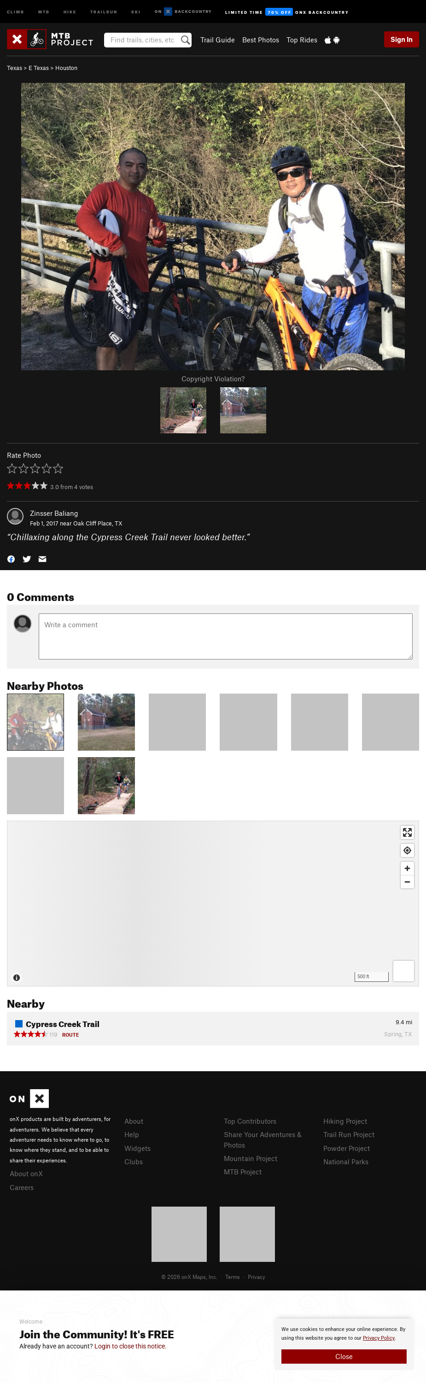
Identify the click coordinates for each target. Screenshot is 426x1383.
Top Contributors (250, 1121)
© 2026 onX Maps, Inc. (189, 1276)
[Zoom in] (407, 868)
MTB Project (243, 1171)
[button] (11, 558)
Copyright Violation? (213, 378)
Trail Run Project (348, 1134)
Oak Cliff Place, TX (98, 523)
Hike (70, 11)
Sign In (402, 39)
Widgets (137, 1148)
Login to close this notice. (130, 1346)
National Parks (345, 1161)
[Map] (213, 903)
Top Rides (301, 39)
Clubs (133, 1161)
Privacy (256, 1276)
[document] (344, 1344)
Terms (232, 1276)
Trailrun (103, 11)
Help (131, 1134)
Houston (66, 67)
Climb (15, 11)
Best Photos (260, 39)
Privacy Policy (379, 1338)
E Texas (39, 67)
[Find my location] (407, 850)
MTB (44, 11)
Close (344, 1356)
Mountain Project (250, 1158)
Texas (14, 67)
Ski (136, 11)
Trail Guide (217, 39)
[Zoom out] (407, 881)
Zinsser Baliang (54, 513)
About (133, 1121)
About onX (26, 1173)
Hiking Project (345, 1121)
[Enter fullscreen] (407, 832)
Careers (22, 1187)
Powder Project (346, 1148)
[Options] (403, 971)
